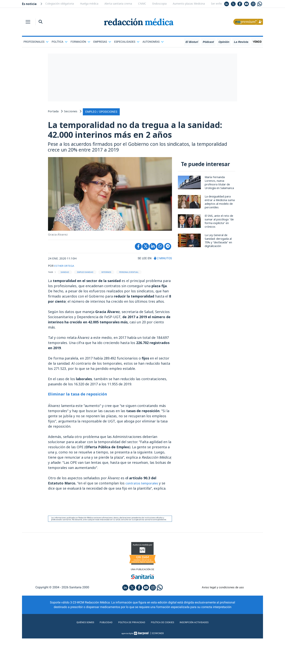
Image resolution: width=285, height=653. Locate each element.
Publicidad (98, 637)
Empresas (102, 41)
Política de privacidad (128, 637)
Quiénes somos (74, 637)
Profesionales (36, 41)
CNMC (142, 3)
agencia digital (127, 647)
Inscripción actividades (204, 637)
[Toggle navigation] (28, 21)
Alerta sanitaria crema (118, 3)
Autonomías (153, 41)
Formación (80, 41)
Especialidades (126, 41)
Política (60, 41)
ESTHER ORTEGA (65, 279)
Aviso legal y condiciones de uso (223, 602)
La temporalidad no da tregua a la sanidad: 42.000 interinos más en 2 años (130, 136)
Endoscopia (159, 3)
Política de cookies (165, 637)
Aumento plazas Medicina (189, 3)
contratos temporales (143, 497)
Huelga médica (89, 3)
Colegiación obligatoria (59, 3)
